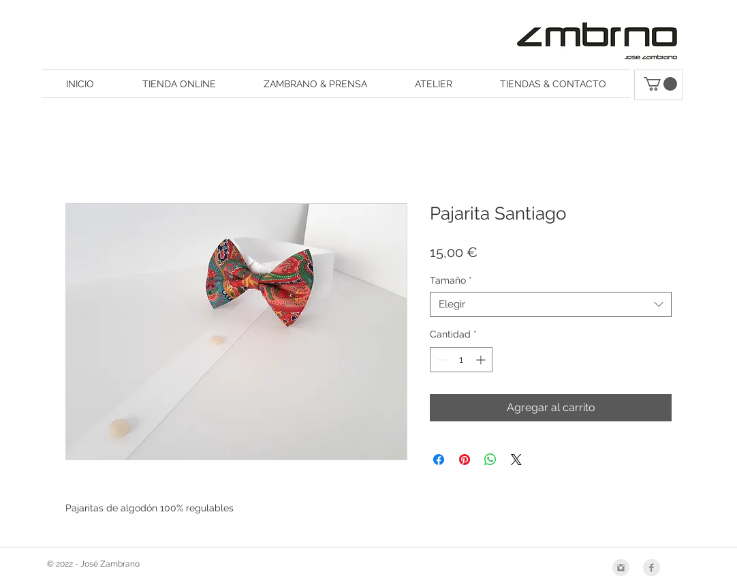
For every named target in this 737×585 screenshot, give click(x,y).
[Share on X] (516, 459)
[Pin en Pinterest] (464, 459)
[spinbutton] (461, 360)
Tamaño (451, 280)
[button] (660, 84)
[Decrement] (440, 360)
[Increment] (481, 360)
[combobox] (551, 305)
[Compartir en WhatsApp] (490, 459)
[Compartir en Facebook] (438, 459)
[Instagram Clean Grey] (620, 567)
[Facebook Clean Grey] (651, 567)
